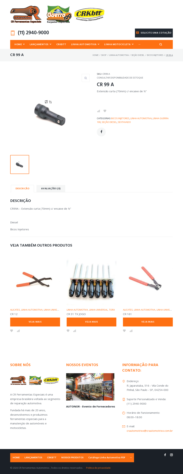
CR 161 (127, 314)
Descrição (22, 189)
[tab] (22, 188)
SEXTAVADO (124, 122)
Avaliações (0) (50, 189)
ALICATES (15, 309)
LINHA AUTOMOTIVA (119, 55)
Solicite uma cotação (153, 33)
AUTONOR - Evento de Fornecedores (90, 406)
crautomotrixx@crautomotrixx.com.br (150, 430)
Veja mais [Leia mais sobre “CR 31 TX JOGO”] (91, 322)
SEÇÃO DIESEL (137, 55)
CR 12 (14, 314)
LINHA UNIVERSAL (53, 309)
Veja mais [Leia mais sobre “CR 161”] (147, 322)
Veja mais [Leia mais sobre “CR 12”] (35, 322)
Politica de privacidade (98, 467)
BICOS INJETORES (155, 55)
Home (95, 55)
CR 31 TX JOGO (76, 314)
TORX (112, 309)
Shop (104, 55)
